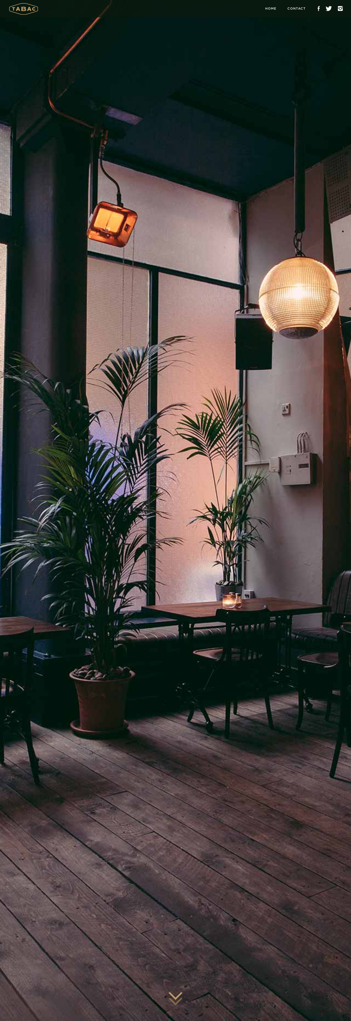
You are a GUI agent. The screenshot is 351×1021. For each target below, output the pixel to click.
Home (270, 8)
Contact (296, 8)
